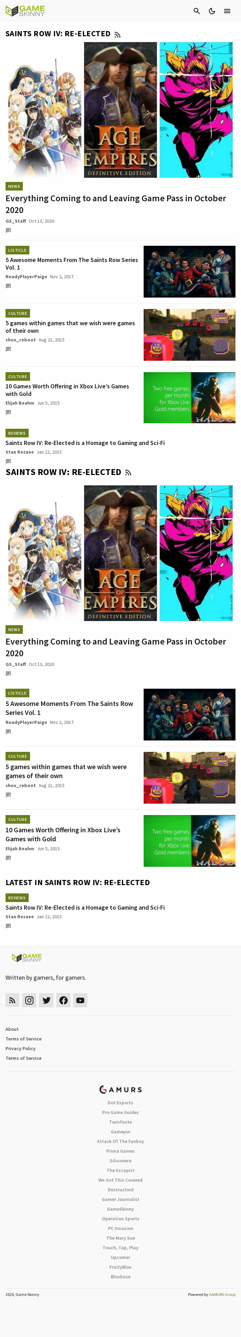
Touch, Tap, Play (120, 1247)
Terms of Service (23, 1039)
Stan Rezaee (20, 452)
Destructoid (121, 1189)
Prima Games (120, 1151)
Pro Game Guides (120, 1112)
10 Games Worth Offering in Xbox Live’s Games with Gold (67, 390)
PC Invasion (120, 1228)
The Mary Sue (120, 1238)
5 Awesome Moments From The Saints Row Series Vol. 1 (72, 263)
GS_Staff (16, 221)
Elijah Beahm (20, 403)
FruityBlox (120, 1267)
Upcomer (120, 1257)
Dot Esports (120, 1102)
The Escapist (121, 1170)
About (12, 1029)
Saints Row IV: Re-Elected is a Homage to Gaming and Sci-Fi (85, 443)
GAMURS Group (222, 1294)
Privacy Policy (21, 1048)
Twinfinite (120, 1122)
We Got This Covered (120, 1180)
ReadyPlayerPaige (26, 276)
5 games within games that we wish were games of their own (70, 327)
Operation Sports (120, 1218)
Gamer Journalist (120, 1199)
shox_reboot (21, 340)
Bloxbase (121, 1276)
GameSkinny (120, 1209)
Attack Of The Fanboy (120, 1141)
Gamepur (121, 1131)
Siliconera (121, 1160)
